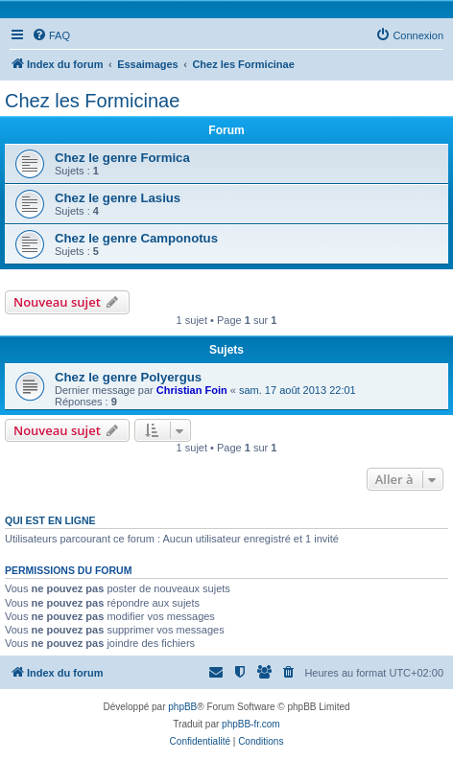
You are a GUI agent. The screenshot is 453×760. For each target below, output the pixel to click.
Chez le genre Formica (122, 157)
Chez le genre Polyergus (128, 377)
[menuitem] (51, 35)
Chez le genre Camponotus (136, 238)
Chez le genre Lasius (117, 198)
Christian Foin (191, 390)
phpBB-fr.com (251, 724)
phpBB (182, 707)
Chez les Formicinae (92, 100)
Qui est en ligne (50, 520)
